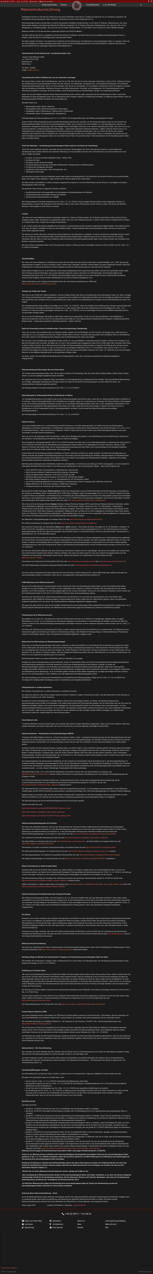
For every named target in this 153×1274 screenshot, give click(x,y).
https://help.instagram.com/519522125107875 (38, 844)
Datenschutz (142, 1272)
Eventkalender (92, 5)
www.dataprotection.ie (115, 934)
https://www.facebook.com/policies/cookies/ (101, 848)
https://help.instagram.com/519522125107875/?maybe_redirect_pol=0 (46, 816)
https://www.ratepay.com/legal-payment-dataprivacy (78, 523)
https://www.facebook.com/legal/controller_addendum (40, 785)
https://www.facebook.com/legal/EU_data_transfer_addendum (43, 812)
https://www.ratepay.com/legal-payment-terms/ (86, 520)
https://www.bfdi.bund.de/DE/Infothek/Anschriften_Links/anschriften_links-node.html (71, 1149)
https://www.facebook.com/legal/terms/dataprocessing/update (94, 834)
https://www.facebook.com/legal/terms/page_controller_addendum (45, 881)
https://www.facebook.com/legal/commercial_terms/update (100, 855)
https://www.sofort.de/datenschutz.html (112, 562)
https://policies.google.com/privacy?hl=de (36, 1001)
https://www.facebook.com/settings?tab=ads (57, 950)
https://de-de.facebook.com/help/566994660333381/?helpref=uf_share (46, 808)
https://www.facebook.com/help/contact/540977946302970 (85, 859)
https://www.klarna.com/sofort (32, 558)
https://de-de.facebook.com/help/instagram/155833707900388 (43, 887)
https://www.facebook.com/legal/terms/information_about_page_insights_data (96, 884)
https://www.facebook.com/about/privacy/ (71, 842)
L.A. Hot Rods (109, 5)
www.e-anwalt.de (80, 1205)
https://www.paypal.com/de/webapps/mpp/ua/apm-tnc (93, 565)
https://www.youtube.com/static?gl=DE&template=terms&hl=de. (83, 1004)
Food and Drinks (49, 5)
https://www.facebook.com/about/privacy (36, 774)
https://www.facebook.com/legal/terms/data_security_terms (88, 851)
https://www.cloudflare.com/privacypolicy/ (36, 1024)
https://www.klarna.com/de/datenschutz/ (81, 562)
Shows (64, 5)
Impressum (149, 1272)
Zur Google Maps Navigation (9, 1268)
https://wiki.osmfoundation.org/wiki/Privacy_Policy (39, 284)
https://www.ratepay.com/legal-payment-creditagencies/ (87, 501)
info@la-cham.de (33, 70)
